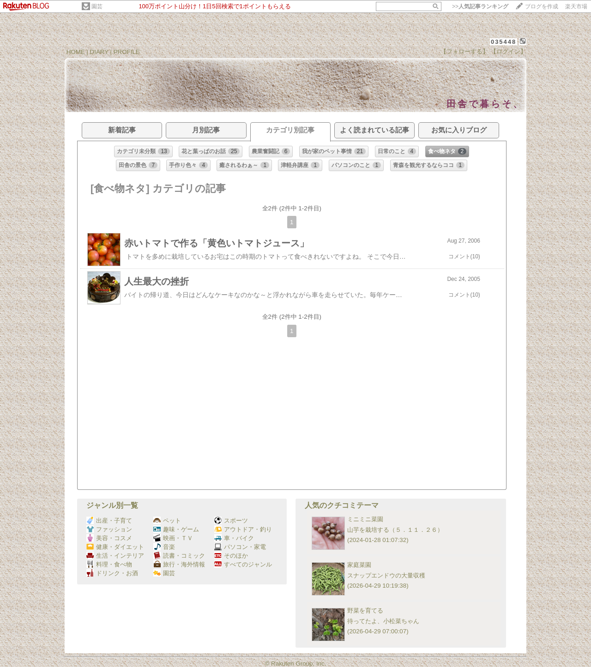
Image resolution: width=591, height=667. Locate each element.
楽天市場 (576, 6)
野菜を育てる (365, 610)
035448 (503, 41)
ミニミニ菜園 (365, 519)
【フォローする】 (464, 51)
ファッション (109, 529)
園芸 (97, 6)
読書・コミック (179, 555)
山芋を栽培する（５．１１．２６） (395, 529)
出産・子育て (109, 520)
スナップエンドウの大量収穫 (386, 575)
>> (480, 6)
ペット (167, 520)
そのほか (231, 555)
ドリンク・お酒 (112, 573)
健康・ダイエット (115, 546)
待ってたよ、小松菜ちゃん (383, 621)
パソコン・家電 (240, 546)
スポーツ (231, 520)
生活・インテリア (115, 555)
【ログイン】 (508, 51)
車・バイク (234, 538)
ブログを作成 (541, 6)
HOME (75, 51)
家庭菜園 (359, 564)
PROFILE (127, 51)
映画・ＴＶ (173, 538)
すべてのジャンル (243, 564)
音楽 (164, 546)
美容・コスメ (109, 538)
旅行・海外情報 (179, 564)
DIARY (99, 51)
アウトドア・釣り (243, 529)
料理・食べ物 (109, 564)
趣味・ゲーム (176, 529)
